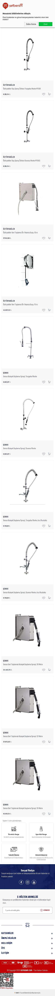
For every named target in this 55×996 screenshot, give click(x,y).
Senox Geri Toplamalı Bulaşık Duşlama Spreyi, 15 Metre (23, 808)
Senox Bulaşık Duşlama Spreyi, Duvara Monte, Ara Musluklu (24, 592)
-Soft (16, 993)
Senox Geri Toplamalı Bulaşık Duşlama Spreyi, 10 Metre (23, 664)
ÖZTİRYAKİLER (9, 85)
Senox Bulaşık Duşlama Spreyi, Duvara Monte (19, 448)
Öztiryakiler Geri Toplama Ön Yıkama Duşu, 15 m (20, 304)
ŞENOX (5, 373)
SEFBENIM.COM (26, 970)
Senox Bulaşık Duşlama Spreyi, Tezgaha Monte (20, 376)
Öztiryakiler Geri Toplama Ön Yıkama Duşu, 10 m (20, 232)
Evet (45, 24)
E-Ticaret (21, 993)
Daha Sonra (31, 24)
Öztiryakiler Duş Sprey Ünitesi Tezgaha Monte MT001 (22, 88)
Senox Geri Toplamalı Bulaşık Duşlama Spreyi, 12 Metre (23, 736)
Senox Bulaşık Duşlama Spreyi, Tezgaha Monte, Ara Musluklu (25, 520)
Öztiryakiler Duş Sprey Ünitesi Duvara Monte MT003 (21, 160)
